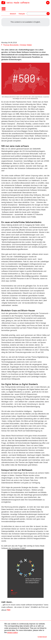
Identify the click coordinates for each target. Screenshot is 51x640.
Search (48, 13)
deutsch (13, 14)
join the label (47, 3)
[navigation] (25, 2)
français (22, 14)
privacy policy (12, 632)
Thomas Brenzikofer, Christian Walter (17, 45)
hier (8, 610)
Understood (42, 637)
